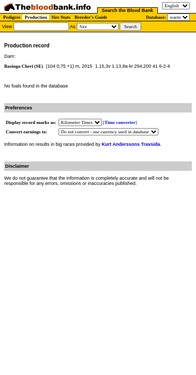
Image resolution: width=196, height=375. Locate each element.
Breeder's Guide (91, 17)
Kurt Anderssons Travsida (131, 144)
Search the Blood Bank (128, 10)
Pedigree (11, 17)
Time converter (120, 122)
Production (36, 17)
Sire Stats (61, 17)
